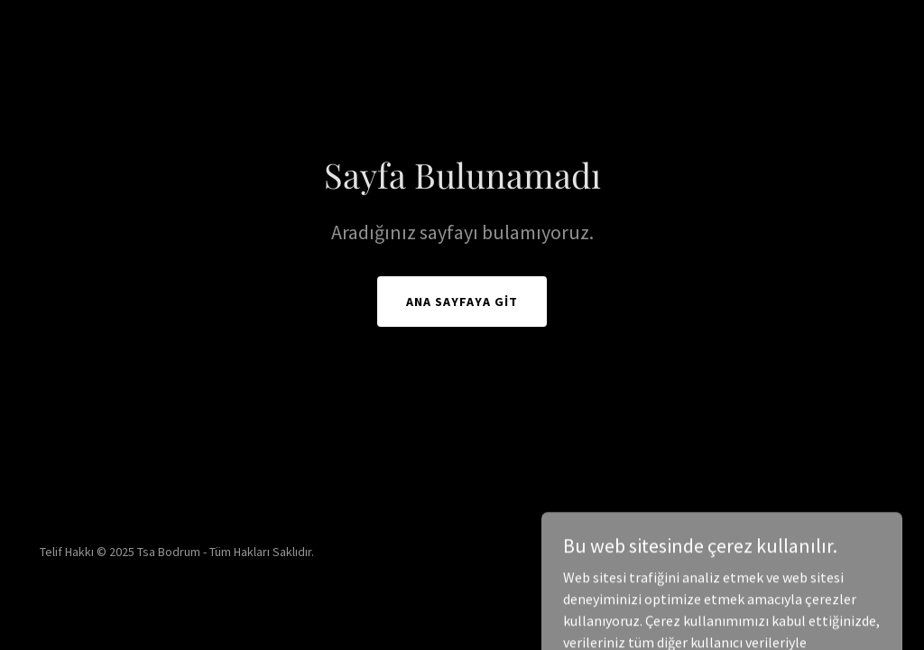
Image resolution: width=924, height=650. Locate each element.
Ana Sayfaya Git (462, 301)
